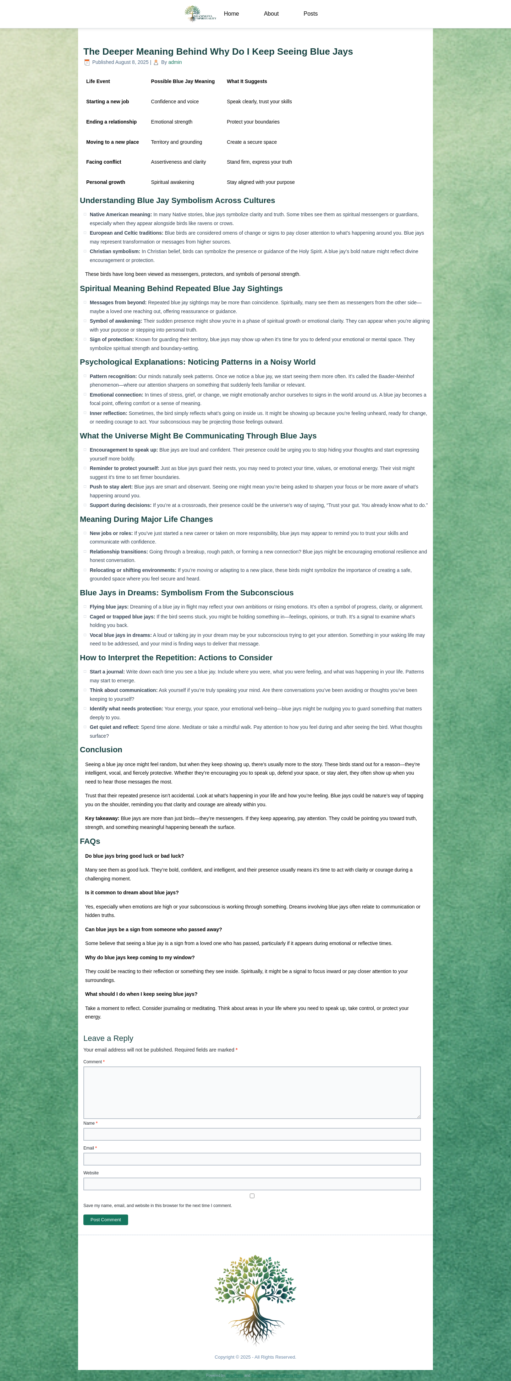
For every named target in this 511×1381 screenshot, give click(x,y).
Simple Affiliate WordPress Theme (278, 1375)
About (271, 14)
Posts (310, 14)
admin (175, 62)
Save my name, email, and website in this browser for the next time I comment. (157, 1205)
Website (91, 1172)
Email (90, 1148)
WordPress (234, 1375)
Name (90, 1123)
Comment (94, 1061)
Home (231, 14)
